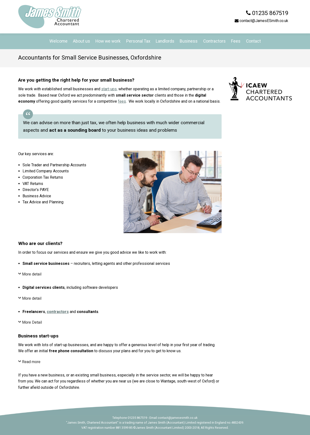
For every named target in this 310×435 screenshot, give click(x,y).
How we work (108, 41)
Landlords (165, 41)
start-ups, (109, 89)
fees (122, 101)
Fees (235, 41)
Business (189, 41)
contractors (58, 311)
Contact (253, 41)
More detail (31, 274)
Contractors (214, 41)
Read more (31, 361)
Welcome (58, 41)
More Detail (32, 322)
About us (81, 41)
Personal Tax (138, 41)
